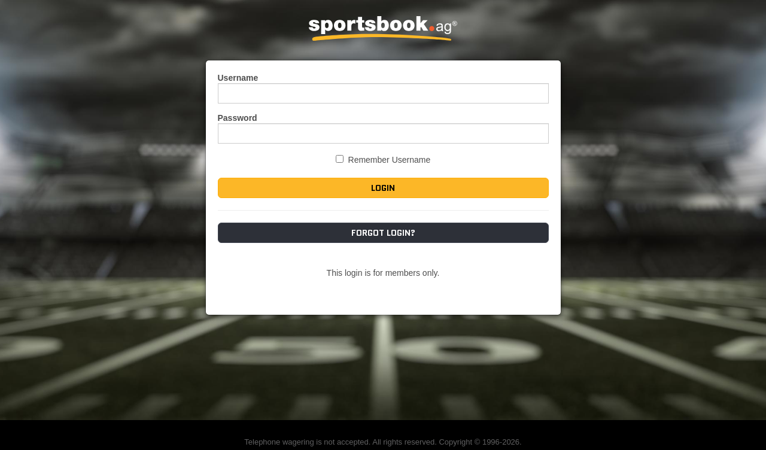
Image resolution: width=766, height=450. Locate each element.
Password (237, 118)
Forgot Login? (383, 233)
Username (238, 78)
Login (383, 188)
